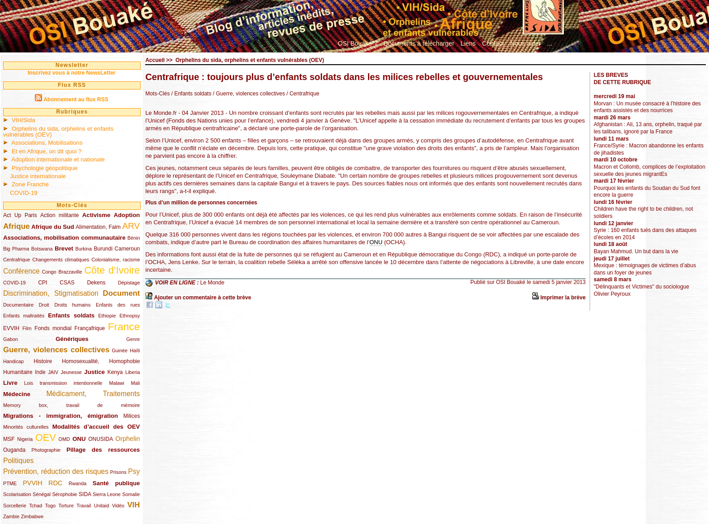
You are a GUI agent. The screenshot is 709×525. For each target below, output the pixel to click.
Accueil (155, 60)
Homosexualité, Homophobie (101, 361)
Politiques (18, 460)
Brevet (64, 248)
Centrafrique (16, 259)
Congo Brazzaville (62, 271)
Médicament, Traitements (93, 393)
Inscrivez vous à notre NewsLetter (71, 73)
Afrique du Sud (52, 226)
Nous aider (525, 43)
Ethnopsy (129, 315)
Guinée (120, 350)
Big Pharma (16, 248)
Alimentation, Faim (98, 227)
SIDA (85, 494)
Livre (10, 382)
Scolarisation (17, 494)
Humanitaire (18, 372)
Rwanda (78, 483)
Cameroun (127, 249)
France (124, 326)
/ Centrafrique (302, 93)
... (550, 43)
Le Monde (212, 282)
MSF (8, 439)
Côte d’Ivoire (112, 270)
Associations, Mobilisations (47, 142)
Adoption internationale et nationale (58, 159)
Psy (134, 471)
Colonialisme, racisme (115, 259)
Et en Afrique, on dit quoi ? (47, 151)
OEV (45, 437)
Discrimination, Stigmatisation (51, 293)
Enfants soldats (71, 315)
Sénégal (42, 494)
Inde (40, 372)
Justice (94, 372)
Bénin (134, 238)
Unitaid (101, 505)
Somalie (131, 494)
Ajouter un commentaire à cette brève (202, 297)
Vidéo (118, 505)
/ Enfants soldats (191, 93)
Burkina (83, 248)
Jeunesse (71, 372)
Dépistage (129, 282)
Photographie (46, 450)
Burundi (103, 249)
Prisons (118, 472)
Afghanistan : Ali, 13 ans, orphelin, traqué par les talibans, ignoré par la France (648, 128)
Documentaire (18, 304)
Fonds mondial (52, 328)
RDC (55, 483)
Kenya (115, 372)
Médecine (16, 394)
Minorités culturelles (25, 427)
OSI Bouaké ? (357, 43)
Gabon (10, 339)
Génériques (72, 339)
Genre (133, 339)
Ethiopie (107, 315)
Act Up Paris (20, 215)
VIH (133, 505)
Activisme (96, 215)
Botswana (41, 248)
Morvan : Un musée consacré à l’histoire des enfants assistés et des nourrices (647, 107)
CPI (42, 282)
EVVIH (11, 328)
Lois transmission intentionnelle (63, 383)
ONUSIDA (100, 439)
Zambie (11, 516)
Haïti (135, 350)
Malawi (116, 383)
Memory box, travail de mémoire (71, 405)
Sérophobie (64, 494)
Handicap (13, 361)
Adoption (127, 215)
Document (121, 293)
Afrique (16, 226)
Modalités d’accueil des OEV (96, 426)
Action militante (59, 215)
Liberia (132, 372)
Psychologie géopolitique (45, 168)
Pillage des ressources (103, 449)
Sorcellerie (14, 505)
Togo (50, 505)
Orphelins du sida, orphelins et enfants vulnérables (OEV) (58, 131)
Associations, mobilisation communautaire (64, 237)
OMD (64, 439)
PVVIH (32, 483)
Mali (135, 383)
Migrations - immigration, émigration (60, 415)
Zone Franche (30, 184)
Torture (66, 505)
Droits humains (72, 304)
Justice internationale (38, 176)
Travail (83, 505)
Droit (44, 304)
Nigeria (25, 439)
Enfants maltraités (23, 315)
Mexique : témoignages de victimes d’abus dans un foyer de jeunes (645, 269)
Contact (493, 43)
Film (26, 328)
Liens (468, 43)
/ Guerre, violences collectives (248, 93)
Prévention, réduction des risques (56, 471)
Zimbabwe (32, 516)
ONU (78, 438)
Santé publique (116, 483)
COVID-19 (24, 192)
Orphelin (127, 438)
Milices (131, 416)
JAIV (53, 372)
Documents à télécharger (418, 43)
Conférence (21, 271)
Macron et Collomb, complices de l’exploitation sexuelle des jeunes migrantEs (649, 170)
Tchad (35, 505)
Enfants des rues (118, 304)
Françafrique (90, 328)
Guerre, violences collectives (56, 349)
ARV (131, 226)
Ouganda (14, 450)
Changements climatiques (60, 259)
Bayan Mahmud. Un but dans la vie (636, 251)
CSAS (67, 282)
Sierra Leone (107, 494)
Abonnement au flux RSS (75, 99)
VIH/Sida (23, 120)
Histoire (42, 361)
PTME (10, 483)
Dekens (96, 282)
